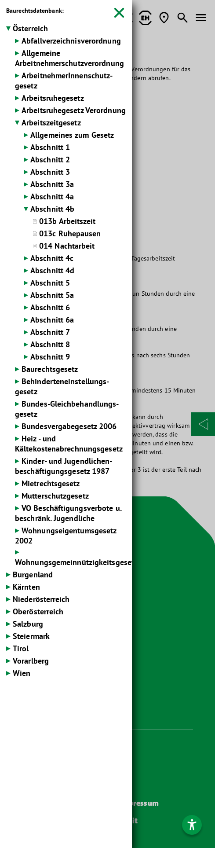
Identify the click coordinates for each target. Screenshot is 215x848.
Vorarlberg (31, 661)
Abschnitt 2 (50, 159)
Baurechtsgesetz (50, 369)
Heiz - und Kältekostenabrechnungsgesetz (69, 443)
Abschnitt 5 (50, 283)
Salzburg (28, 624)
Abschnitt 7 (50, 332)
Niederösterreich (41, 599)
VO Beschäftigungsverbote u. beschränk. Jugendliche (68, 513)
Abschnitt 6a (52, 320)
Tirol (21, 648)
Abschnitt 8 (50, 344)
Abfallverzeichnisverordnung (71, 41)
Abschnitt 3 (50, 172)
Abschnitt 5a (52, 295)
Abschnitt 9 (50, 357)
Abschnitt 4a (52, 196)
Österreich (30, 28)
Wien (21, 673)
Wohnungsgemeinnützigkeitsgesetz (76, 562)
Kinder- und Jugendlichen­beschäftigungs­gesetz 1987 (63, 466)
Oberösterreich (38, 611)
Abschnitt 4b (52, 208)
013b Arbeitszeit (67, 221)
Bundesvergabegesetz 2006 (69, 426)
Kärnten (26, 587)
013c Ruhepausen (70, 233)
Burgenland (33, 574)
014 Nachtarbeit (67, 246)
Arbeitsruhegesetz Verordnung (74, 110)
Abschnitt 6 (50, 307)
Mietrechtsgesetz (51, 483)
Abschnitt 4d (52, 270)
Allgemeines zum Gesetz (72, 135)
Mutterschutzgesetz (55, 496)
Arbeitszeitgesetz (51, 122)
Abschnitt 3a (52, 184)
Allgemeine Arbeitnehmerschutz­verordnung (69, 58)
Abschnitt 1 (50, 147)
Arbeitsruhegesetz (53, 98)
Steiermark (31, 636)
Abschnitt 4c (51, 258)
